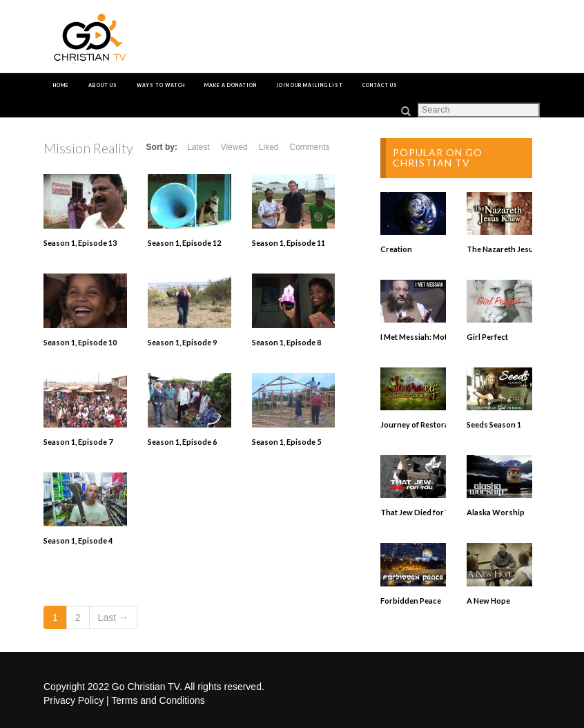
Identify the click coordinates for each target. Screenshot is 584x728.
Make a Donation (230, 85)
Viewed (234, 147)
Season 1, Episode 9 (182, 342)
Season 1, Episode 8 (286, 342)
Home (61, 85)
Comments (309, 147)
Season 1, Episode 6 (182, 441)
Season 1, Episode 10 (80, 342)
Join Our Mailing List (309, 85)
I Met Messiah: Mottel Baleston (434, 336)
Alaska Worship (496, 512)
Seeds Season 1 (494, 424)
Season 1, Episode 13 (80, 242)
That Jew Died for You (419, 512)
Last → (113, 617)
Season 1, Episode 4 (78, 540)
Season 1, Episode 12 (184, 242)
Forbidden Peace (410, 600)
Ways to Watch (161, 85)
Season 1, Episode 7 (78, 441)
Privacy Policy (73, 700)
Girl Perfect (487, 336)
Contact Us (380, 85)
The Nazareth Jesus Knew (513, 249)
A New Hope (488, 600)
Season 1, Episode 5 (286, 441)
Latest (198, 147)
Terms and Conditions (157, 700)
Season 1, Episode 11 (288, 242)
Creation (396, 249)
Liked (269, 147)
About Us (102, 85)
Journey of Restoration (421, 424)
